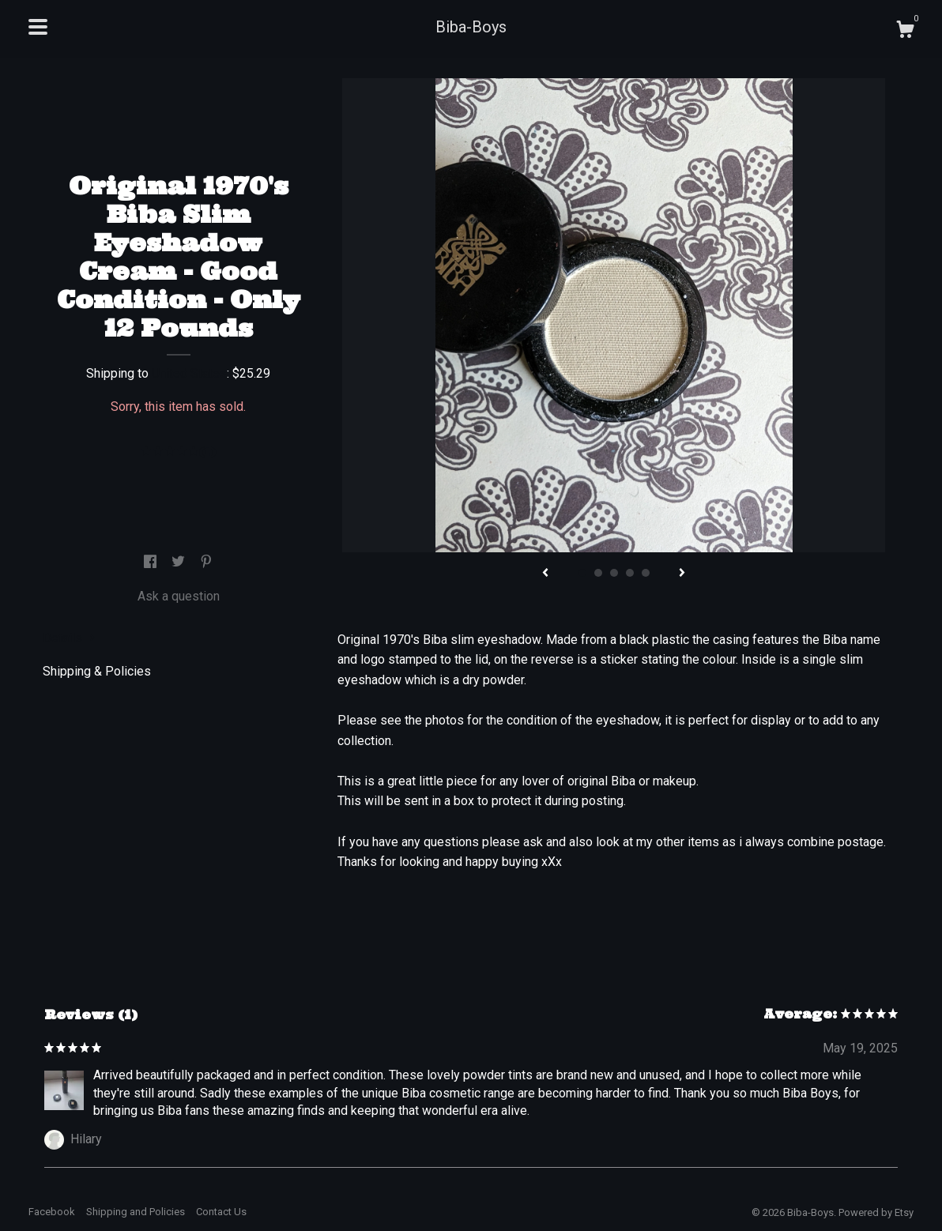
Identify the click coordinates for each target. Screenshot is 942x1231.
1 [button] (582, 573)
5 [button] (646, 573)
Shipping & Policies (97, 671)
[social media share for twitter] (179, 562)
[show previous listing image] (545, 573)
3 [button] (614, 573)
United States (189, 373)
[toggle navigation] (37, 27)
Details (69, 638)
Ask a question (179, 596)
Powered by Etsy (876, 1212)
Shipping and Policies (135, 1212)
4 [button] (630, 573)
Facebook (51, 1212)
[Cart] (905, 31)
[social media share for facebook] (152, 562)
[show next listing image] (682, 573)
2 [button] (598, 573)
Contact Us (221, 1212)
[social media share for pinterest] (206, 562)
